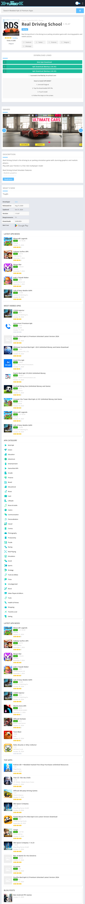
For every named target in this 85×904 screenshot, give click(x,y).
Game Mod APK (32, 20)
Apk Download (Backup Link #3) (29, 71)
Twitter (39, 42)
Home (24, 20)
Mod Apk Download (27, 62)
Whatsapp (27, 46)
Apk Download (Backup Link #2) (29, 67)
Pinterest (52, 42)
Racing (41, 20)
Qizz (16, 202)
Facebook (27, 42)
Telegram (65, 42)
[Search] (42, 10)
